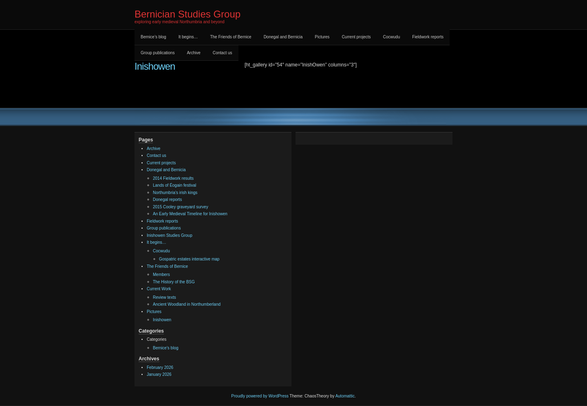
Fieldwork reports (428, 37)
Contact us (222, 53)
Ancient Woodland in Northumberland (187, 304)
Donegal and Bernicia (283, 37)
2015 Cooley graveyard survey (180, 207)
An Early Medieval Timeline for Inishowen (190, 214)
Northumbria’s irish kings (175, 192)
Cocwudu (391, 37)
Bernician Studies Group (188, 14)
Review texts (164, 297)
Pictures (322, 37)
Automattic (345, 396)
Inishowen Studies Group (169, 235)
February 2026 (160, 367)
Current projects (356, 37)
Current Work (159, 289)
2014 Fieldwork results (173, 178)
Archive (193, 53)
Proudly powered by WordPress (259, 396)
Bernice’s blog (153, 37)
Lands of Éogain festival (174, 185)
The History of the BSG (174, 282)
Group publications (157, 53)
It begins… (188, 37)
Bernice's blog (166, 348)
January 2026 (159, 374)
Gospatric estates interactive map (189, 259)
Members (161, 274)
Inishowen (155, 66)
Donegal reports (167, 199)
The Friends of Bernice (230, 37)
